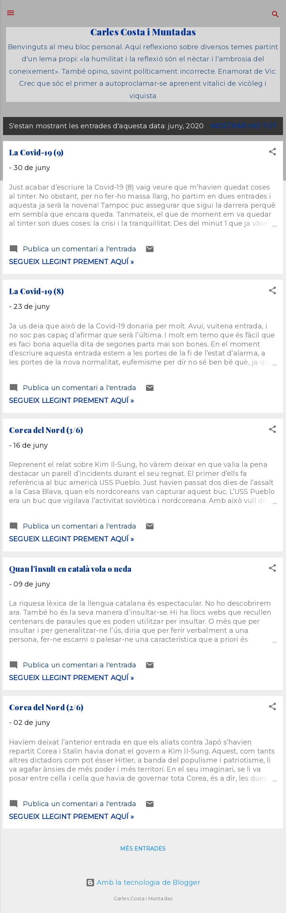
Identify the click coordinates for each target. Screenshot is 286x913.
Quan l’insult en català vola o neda (70, 569)
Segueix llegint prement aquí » (71, 262)
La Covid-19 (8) (36, 291)
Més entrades (143, 848)
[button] (272, 152)
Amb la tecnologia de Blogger (143, 882)
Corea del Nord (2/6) (46, 707)
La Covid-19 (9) (36, 152)
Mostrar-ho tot (243, 126)
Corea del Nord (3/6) (46, 430)
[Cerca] (275, 15)
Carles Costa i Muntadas (143, 32)
